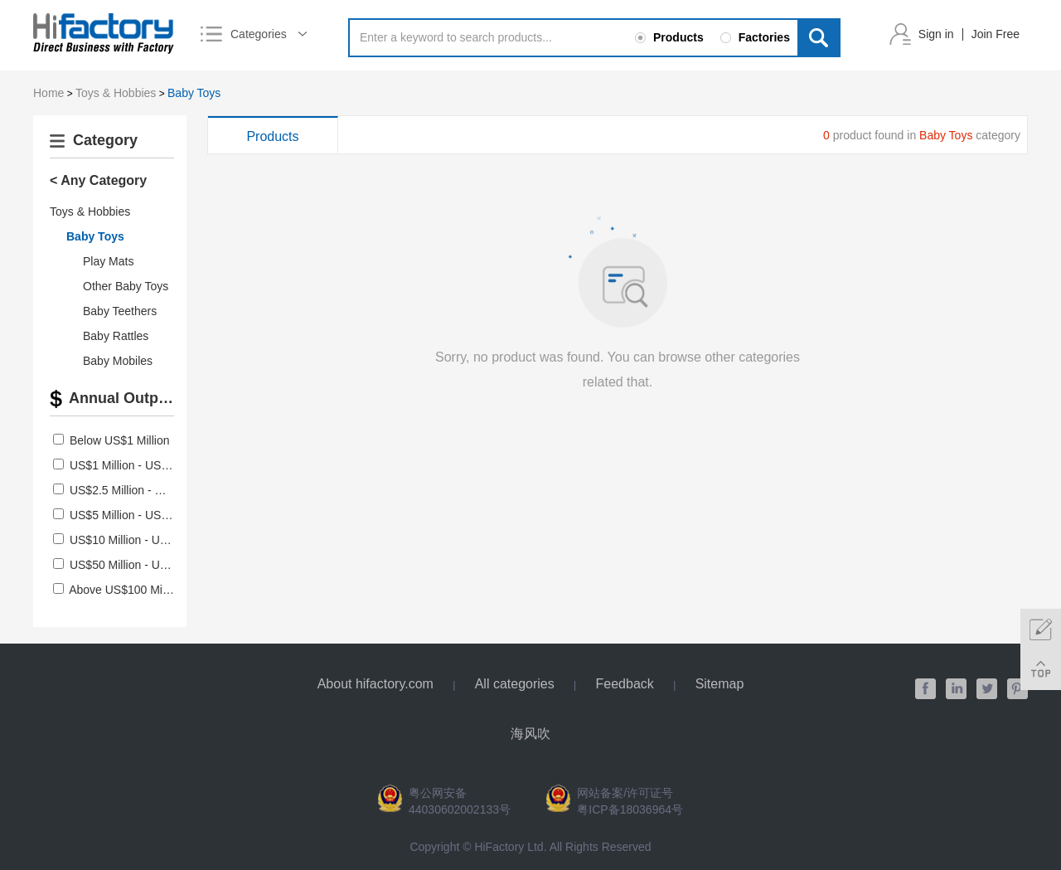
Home (48, 93)
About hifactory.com (375, 684)
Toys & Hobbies (115, 93)
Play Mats (108, 261)
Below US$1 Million (120, 440)
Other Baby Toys (125, 286)
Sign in (936, 34)
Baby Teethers (120, 311)
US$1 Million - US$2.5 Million (145, 465)
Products (272, 136)
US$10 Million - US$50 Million (146, 540)
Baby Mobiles (118, 360)
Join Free (995, 34)
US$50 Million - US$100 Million (150, 564)
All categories (515, 684)
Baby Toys (193, 93)
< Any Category (98, 180)
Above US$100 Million (126, 589)
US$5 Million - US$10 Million (143, 515)
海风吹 (530, 734)
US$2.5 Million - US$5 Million (145, 490)
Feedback (625, 684)
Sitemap (719, 684)
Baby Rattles (115, 336)
